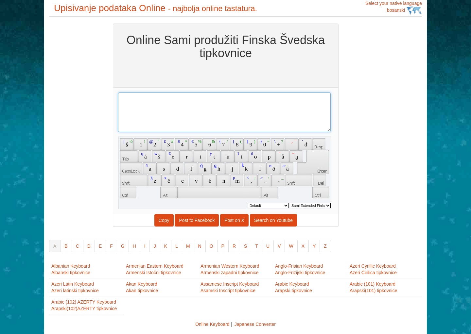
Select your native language (393, 8)
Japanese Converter (255, 324)
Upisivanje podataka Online (155, 8)
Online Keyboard (212, 324)
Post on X (234, 220)
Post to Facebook (197, 220)
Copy (164, 220)
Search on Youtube (273, 220)
